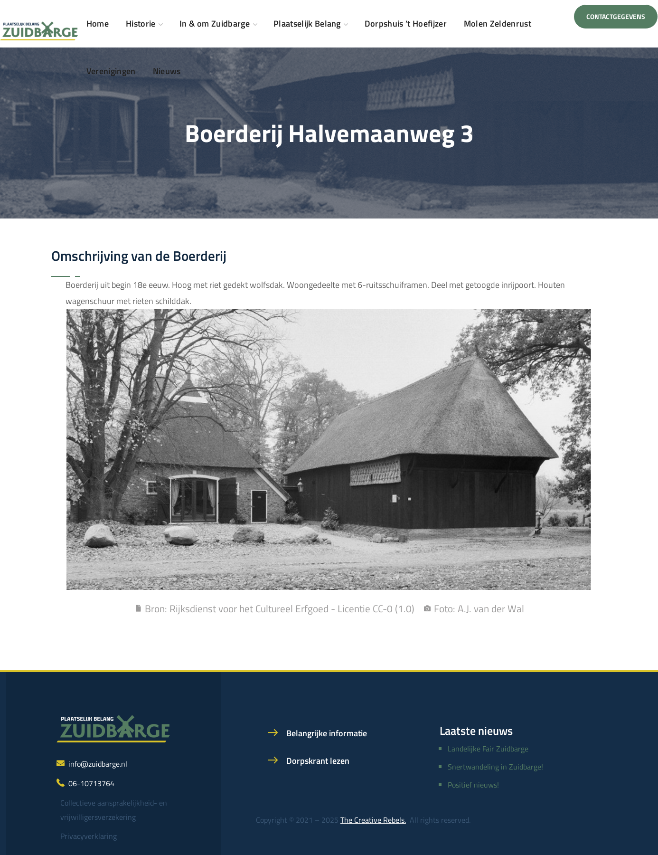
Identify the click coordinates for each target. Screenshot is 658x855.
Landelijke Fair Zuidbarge (488, 748)
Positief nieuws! (473, 784)
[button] (615, 16)
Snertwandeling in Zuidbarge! (495, 766)
